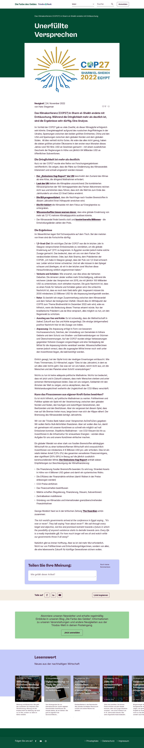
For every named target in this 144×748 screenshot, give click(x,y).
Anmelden (122, 4)
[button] (141, 697)
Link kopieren (101, 595)
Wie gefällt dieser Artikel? (43, 574)
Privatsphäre (91, 741)
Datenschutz (107, 741)
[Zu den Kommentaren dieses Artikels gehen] (109, 106)
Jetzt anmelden (72, 632)
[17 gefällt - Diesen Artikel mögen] (104, 106)
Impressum (123, 741)
